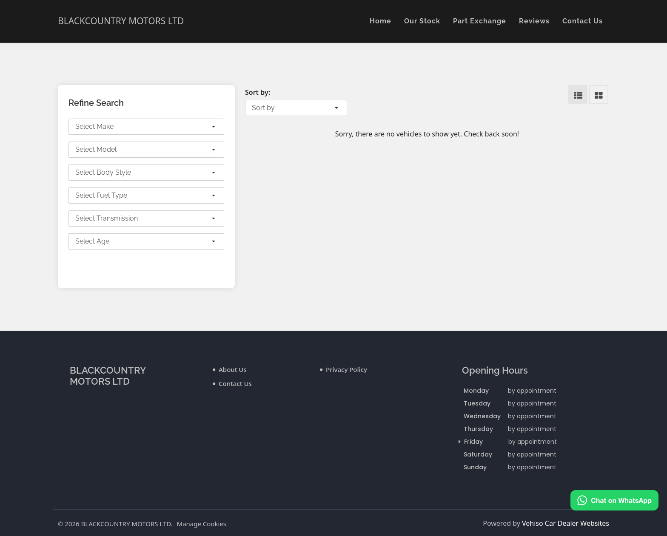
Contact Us (582, 21)
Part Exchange (479, 21)
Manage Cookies (201, 523)
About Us (233, 369)
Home (380, 21)
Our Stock (422, 21)
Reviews (534, 21)
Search (147, 266)
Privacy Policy (346, 369)
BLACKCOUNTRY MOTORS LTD (121, 21)
